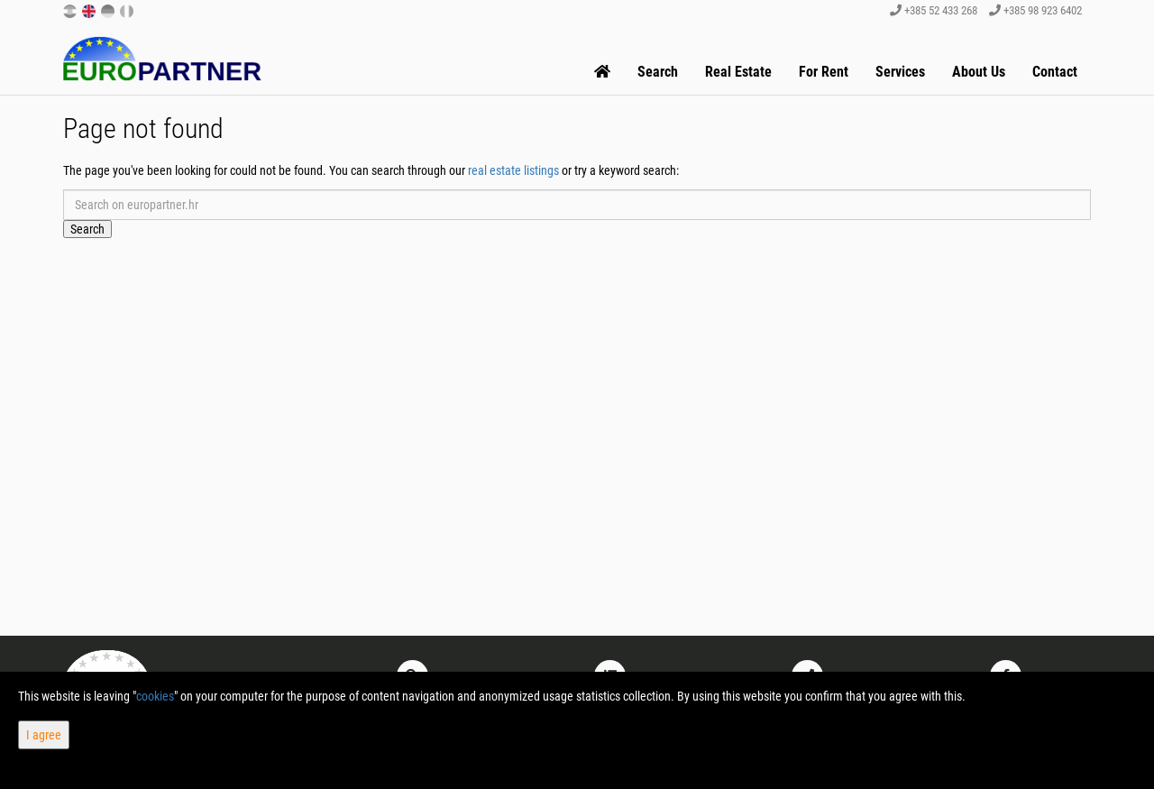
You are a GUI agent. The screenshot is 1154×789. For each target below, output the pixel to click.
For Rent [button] (823, 71)
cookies (155, 696)
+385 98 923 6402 (1035, 10)
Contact (1054, 71)
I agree (43, 735)
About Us (978, 71)
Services (900, 71)
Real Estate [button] (738, 71)
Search (657, 71)
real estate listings (513, 170)
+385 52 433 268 (933, 10)
